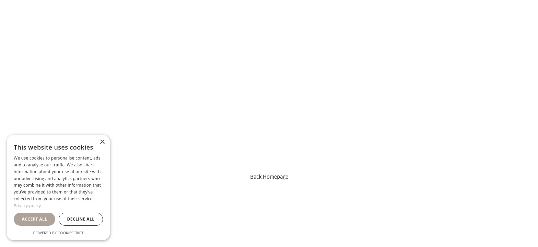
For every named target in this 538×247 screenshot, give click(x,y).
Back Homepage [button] (269, 177)
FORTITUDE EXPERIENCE (233, 20)
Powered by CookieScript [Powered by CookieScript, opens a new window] (58, 232)
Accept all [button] (34, 219)
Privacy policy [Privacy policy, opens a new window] (27, 206)
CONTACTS (361, 20)
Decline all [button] (81, 219)
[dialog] (58, 187)
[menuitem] (169, 20)
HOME (169, 20)
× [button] (102, 142)
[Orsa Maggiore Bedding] (30, 20)
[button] (491, 20)
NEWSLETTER (309, 20)
